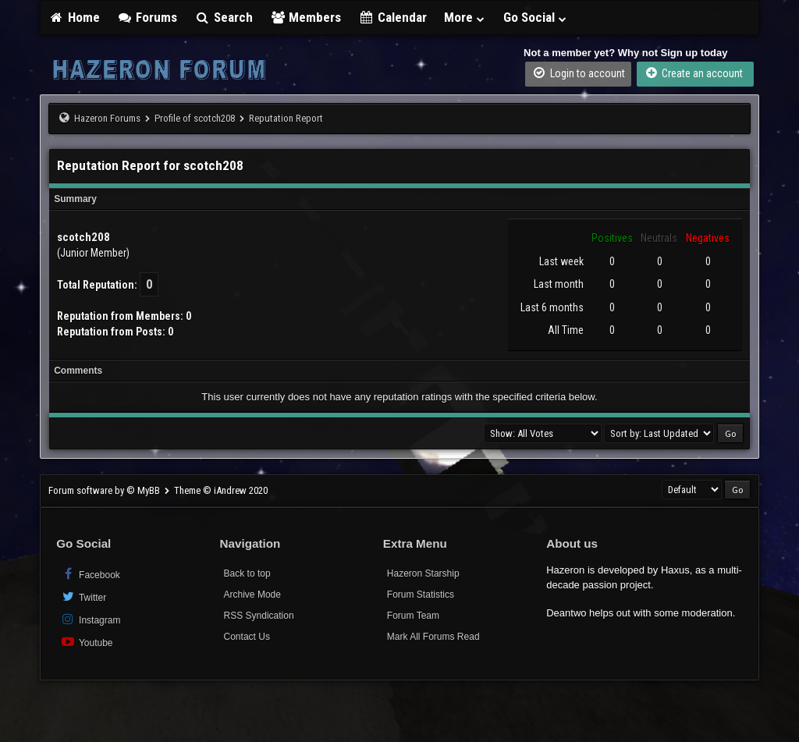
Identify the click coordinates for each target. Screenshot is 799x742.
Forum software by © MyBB (105, 490)
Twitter (83, 596)
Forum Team (413, 615)
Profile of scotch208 (194, 118)
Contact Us (247, 636)
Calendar (392, 17)
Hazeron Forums (107, 118)
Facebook (90, 573)
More (465, 17)
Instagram (90, 619)
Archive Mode (252, 594)
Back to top (247, 573)
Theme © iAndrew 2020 (221, 490)
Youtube (86, 641)
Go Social (535, 17)
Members (306, 17)
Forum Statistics (420, 594)
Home (74, 17)
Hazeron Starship (423, 573)
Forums (147, 17)
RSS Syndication (259, 615)
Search (223, 17)
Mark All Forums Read (433, 636)
